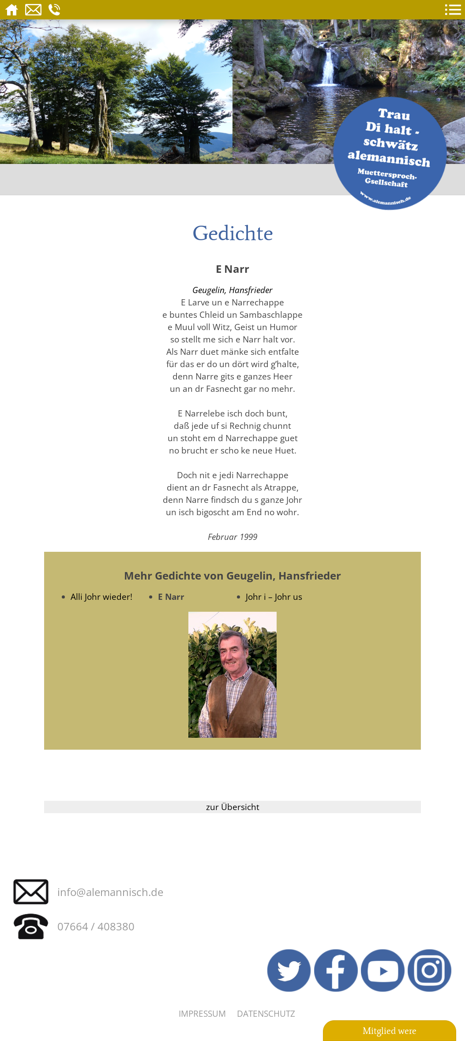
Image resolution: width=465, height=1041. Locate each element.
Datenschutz (266, 1013)
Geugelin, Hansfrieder (232, 289)
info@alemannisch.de (110, 892)
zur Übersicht (232, 806)
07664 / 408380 (96, 926)
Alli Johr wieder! (101, 596)
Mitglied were (389, 1031)
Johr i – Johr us (274, 596)
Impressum (202, 1013)
